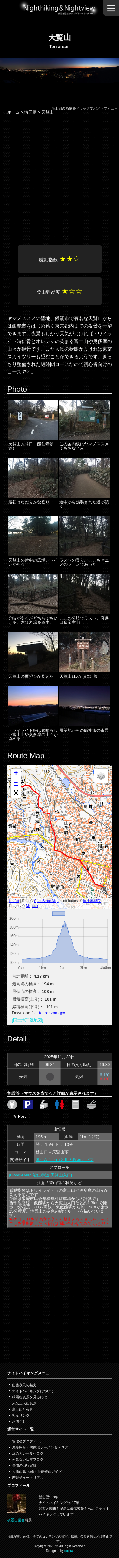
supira (68, 1551)
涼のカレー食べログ (27, 1453)
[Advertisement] (59, 180)
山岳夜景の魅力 (24, 1385)
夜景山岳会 (16, 1520)
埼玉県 (30, 112)
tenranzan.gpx (52, 1012)
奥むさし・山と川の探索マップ (64, 1159)
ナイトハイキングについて (33, 1391)
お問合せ (19, 1421)
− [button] (16, 783)
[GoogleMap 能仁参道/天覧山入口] (40, 1175)
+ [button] (16, 773)
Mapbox (32, 906)
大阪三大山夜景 (24, 1403)
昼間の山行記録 (24, 1465)
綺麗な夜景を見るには (29, 1397)
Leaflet (14, 901)
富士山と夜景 (22, 1409)
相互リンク (21, 1415)
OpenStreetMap (46, 901)
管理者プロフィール (27, 1441)
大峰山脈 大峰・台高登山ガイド (37, 1471)
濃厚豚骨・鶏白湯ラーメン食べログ (40, 1447)
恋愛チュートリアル (27, 1477)
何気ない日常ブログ (27, 1459)
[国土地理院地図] (27, 1020)
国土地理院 (92, 901)
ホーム (13, 112)
